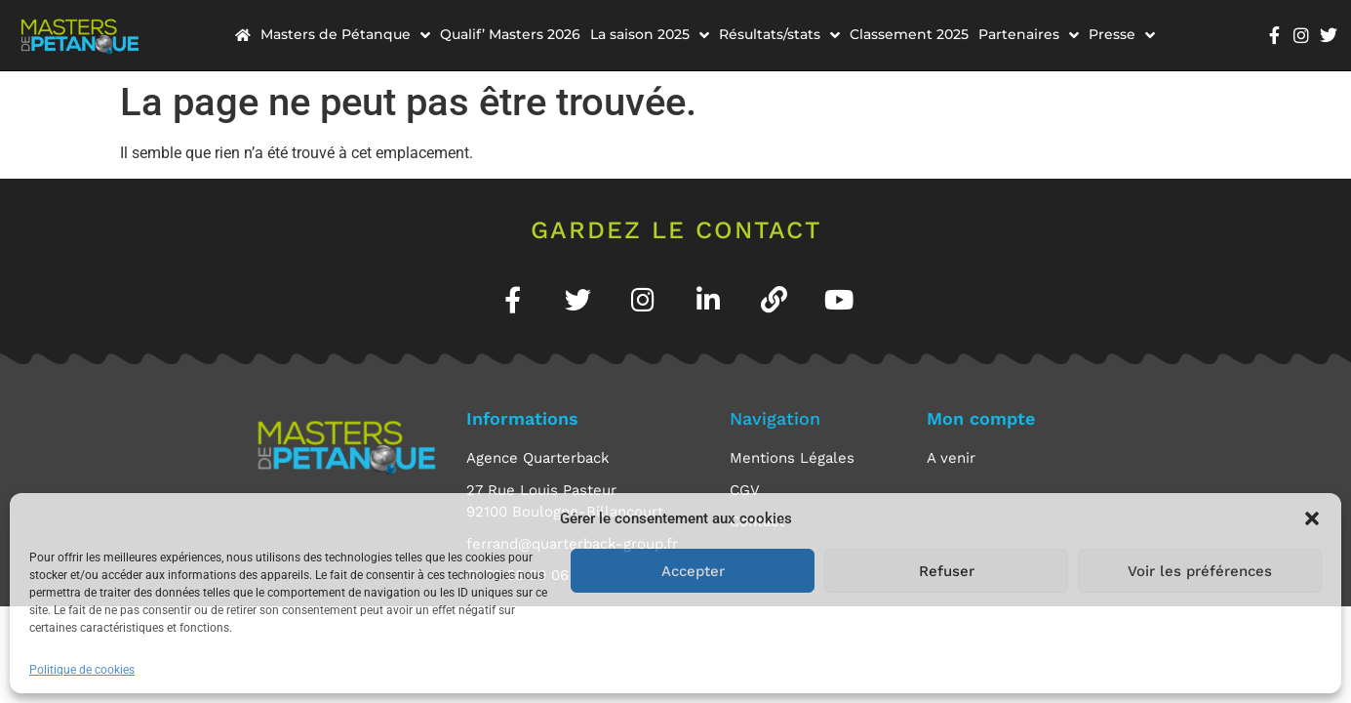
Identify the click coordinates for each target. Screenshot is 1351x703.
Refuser (946, 571)
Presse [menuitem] (1122, 34)
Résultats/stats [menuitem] (779, 34)
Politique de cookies (82, 670)
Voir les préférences (1200, 571)
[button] (1312, 518)
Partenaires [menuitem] (1028, 34)
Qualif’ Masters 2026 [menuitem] (510, 34)
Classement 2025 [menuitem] (909, 34)
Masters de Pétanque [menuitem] (345, 34)
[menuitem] (243, 35)
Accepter (693, 571)
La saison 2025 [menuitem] (649, 34)
